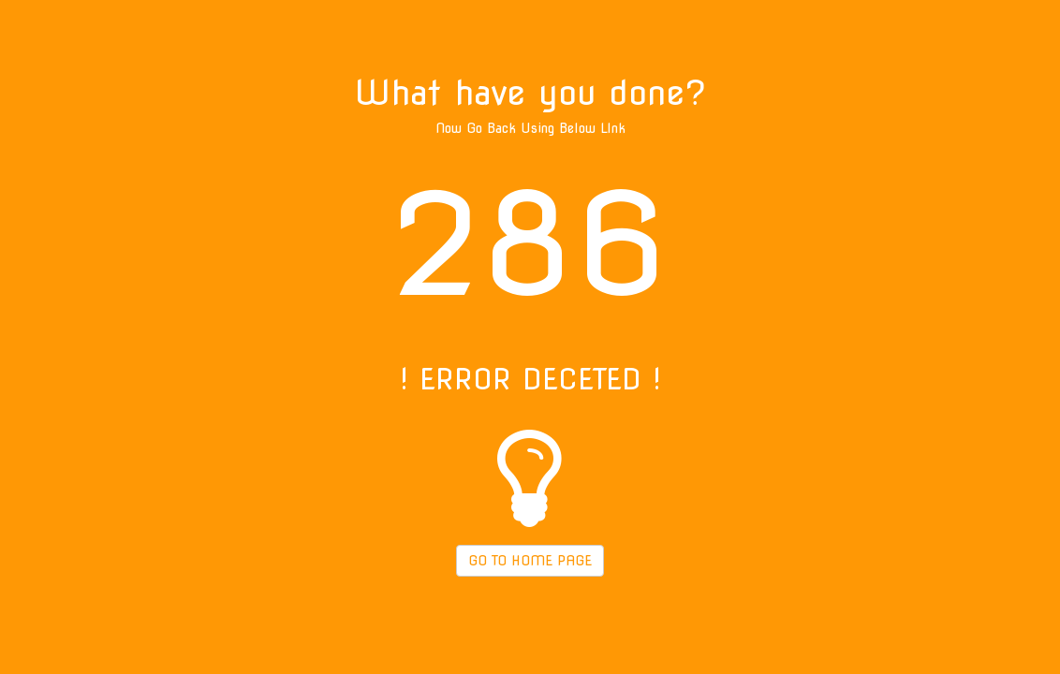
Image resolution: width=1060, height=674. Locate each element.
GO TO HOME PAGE (530, 560)
